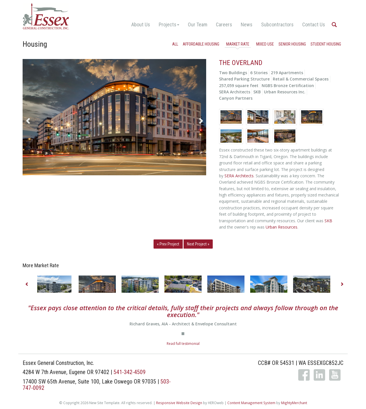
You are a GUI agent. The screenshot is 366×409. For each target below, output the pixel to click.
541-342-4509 (130, 372)
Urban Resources (281, 227)
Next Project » (198, 244)
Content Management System (251, 402)
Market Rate (237, 44)
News (246, 24)
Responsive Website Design (179, 402)
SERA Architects (239, 175)
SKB (328, 220)
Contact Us (313, 24)
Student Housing (326, 44)
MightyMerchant (294, 402)
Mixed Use (265, 44)
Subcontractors (277, 24)
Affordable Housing (201, 44)
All (175, 44)
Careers (224, 24)
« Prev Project (168, 244)
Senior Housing (292, 44)
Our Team (197, 24)
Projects (169, 24)
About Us (140, 24)
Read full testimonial (183, 343)
